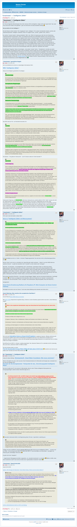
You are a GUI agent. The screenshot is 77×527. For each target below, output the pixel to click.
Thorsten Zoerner (21, 56)
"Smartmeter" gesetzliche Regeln (12, 61)
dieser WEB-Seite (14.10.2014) (17, 296)
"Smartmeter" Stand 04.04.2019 (11, 463)
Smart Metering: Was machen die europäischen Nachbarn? (19, 293)
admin (60, 24)
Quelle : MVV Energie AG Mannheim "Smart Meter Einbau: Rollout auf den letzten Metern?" (23, 469)
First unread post (63, 17)
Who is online (5, 514)
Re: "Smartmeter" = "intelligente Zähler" (14, 354)
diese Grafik (7, 299)
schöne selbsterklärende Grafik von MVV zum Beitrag (15, 505)
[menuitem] (10, 10)
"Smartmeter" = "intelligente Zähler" (14, 15)
